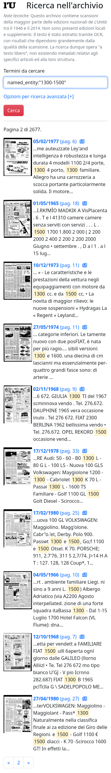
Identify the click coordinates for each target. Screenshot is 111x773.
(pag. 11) (57, 265)
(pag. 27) (57, 698)
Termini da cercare (24, 71)
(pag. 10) (57, 574)
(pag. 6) (55, 141)
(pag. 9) (55, 389)
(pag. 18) (57, 203)
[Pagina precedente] (9, 762)
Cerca (13, 110)
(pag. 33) (57, 451)
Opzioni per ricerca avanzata (39, 96)
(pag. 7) (55, 636)
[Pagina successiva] (28, 762)
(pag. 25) (57, 513)
